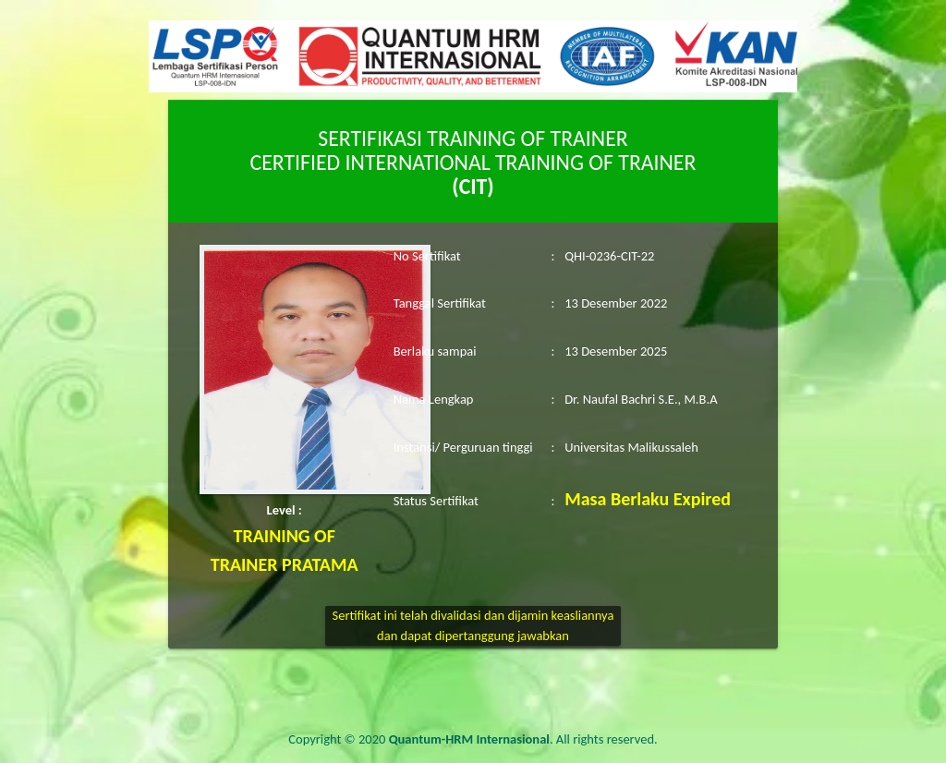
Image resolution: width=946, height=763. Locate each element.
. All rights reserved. (523, 739)
